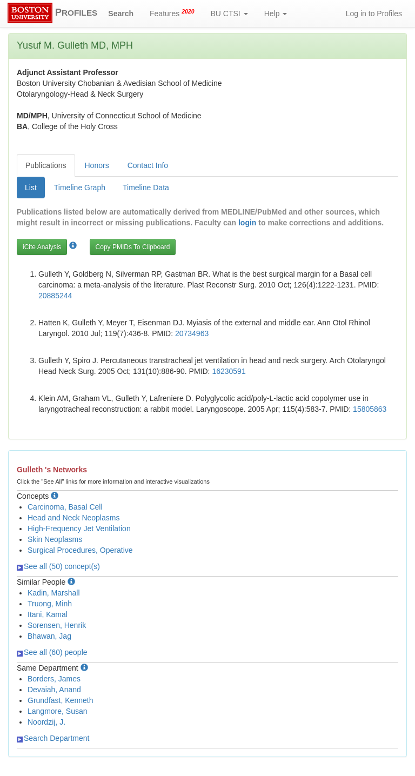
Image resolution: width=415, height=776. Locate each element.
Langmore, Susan (58, 711)
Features (172, 13)
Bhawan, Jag (49, 636)
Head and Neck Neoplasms (73, 517)
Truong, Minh (50, 603)
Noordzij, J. (46, 722)
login (247, 222)
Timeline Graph (79, 187)
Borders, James (54, 678)
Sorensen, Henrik (57, 625)
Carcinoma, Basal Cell (65, 507)
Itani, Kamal (48, 614)
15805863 (369, 409)
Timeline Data (146, 187)
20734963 (192, 333)
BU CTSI (229, 13)
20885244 (55, 295)
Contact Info (148, 165)
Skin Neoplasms (55, 539)
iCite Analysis (42, 247)
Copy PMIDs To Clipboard (133, 247)
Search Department (53, 738)
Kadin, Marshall (54, 592)
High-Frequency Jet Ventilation (79, 528)
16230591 (228, 371)
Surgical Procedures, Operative (80, 550)
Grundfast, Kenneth (60, 700)
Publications (45, 165)
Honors (97, 165)
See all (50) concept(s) (58, 566)
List (31, 187)
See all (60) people (52, 652)
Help (275, 13)
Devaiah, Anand (54, 689)
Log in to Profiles (374, 13)
